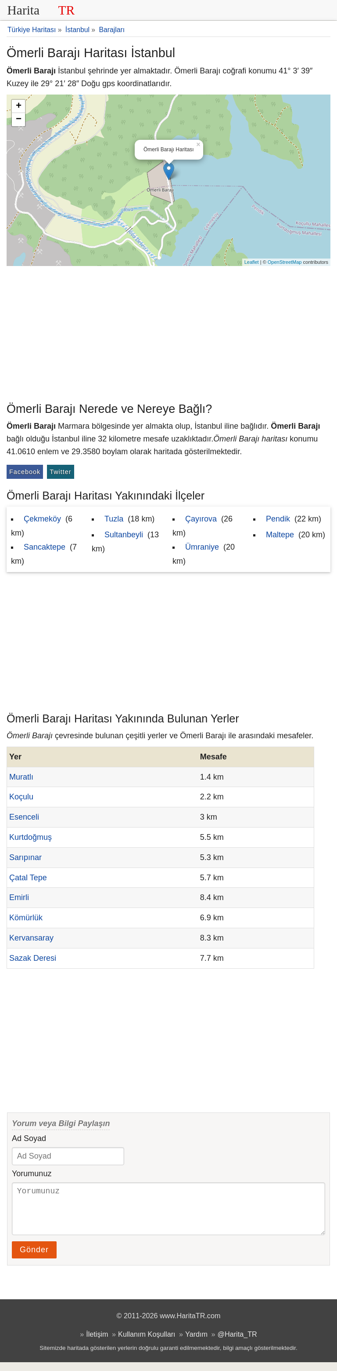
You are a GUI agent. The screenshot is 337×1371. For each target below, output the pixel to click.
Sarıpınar (25, 857)
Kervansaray (31, 937)
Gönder (34, 1258)
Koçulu (21, 796)
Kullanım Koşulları (146, 1343)
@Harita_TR (237, 1343)
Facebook (24, 471)
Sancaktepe (44, 547)
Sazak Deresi (32, 958)
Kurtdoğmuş (30, 837)
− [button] (19, 119)
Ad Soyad (29, 1138)
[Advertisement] (168, 332)
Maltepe (280, 534)
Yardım (196, 1343)
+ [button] (19, 106)
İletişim (97, 1343)
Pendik (278, 518)
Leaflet (251, 262)
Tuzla (113, 518)
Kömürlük (26, 917)
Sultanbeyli (123, 534)
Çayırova (201, 518)
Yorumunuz (31, 1173)
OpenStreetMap (285, 262)
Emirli (19, 897)
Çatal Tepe (28, 877)
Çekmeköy (42, 518)
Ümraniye (202, 547)
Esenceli (24, 817)
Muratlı (21, 777)
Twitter (60, 471)
